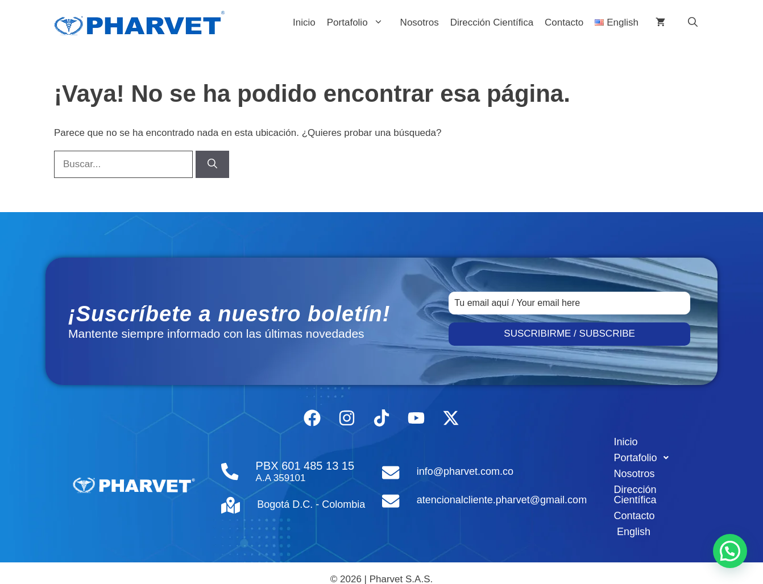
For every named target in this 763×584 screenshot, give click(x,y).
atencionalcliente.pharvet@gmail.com (499, 491)
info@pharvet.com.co (462, 464)
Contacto (564, 22)
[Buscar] (212, 164)
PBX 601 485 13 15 (303, 459)
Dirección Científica (491, 22)
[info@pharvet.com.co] (389, 465)
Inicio (304, 22)
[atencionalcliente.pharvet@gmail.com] (389, 492)
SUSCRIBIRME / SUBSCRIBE (569, 333)
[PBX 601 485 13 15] (229, 465)
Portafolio (361, 22)
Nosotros (419, 22)
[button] (693, 23)
